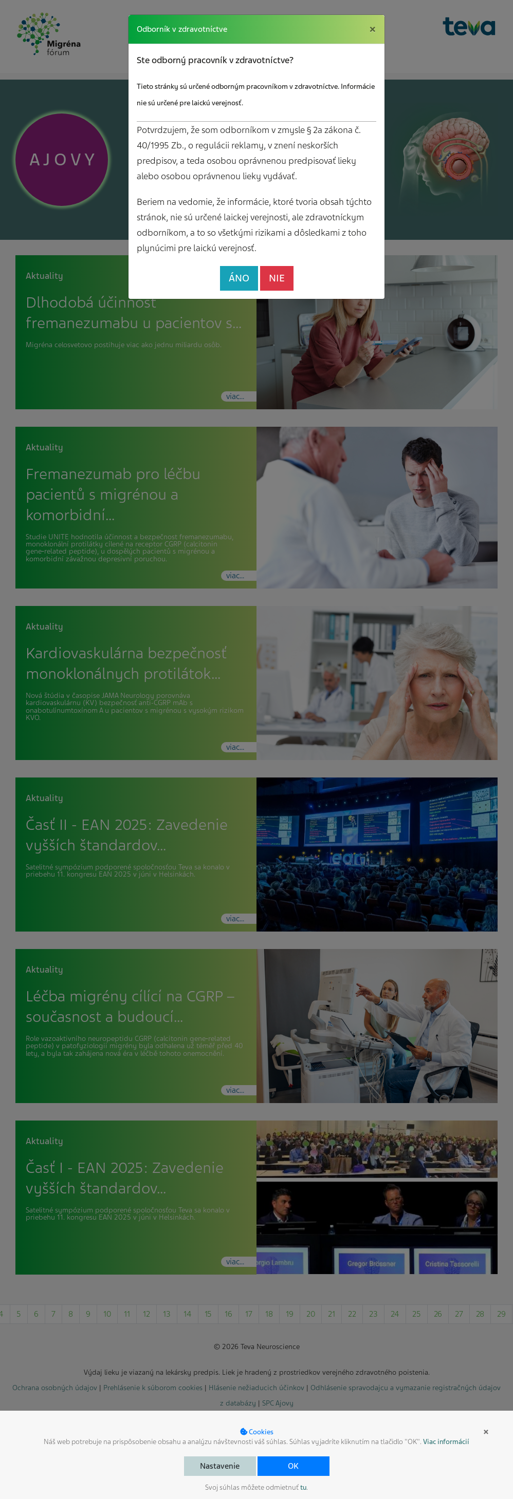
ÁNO (239, 278)
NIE (277, 278)
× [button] (486, 1431)
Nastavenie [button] (220, 1466)
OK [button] (293, 1466)
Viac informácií (446, 1441)
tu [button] (303, 1487)
